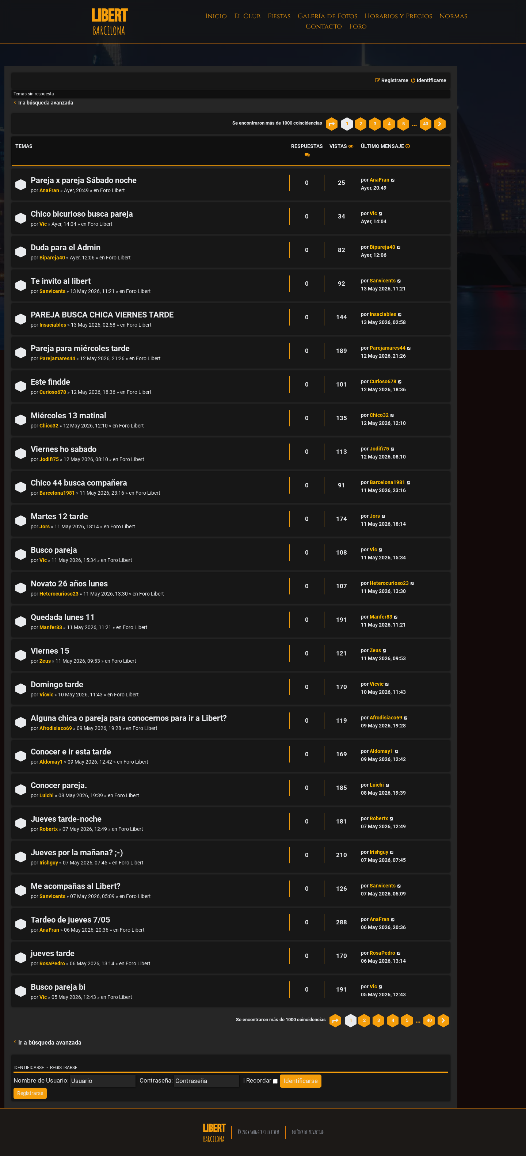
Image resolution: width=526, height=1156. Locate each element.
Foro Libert (112, 190)
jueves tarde (53, 953)
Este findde (50, 382)
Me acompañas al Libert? (76, 886)
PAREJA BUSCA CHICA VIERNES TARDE (102, 314)
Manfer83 (50, 627)
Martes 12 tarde (59, 516)
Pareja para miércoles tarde (80, 348)
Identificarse (29, 1067)
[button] (332, 124)
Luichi (46, 795)
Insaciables (52, 325)
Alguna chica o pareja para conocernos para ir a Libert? (129, 718)
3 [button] (375, 123)
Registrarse (63, 1067)
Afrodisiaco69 (55, 728)
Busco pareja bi (58, 987)
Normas (453, 16)
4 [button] (389, 123)
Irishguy (48, 863)
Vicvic (46, 695)
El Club (247, 16)
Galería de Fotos (327, 16)
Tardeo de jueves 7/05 (70, 919)
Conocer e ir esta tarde (71, 751)
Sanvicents (52, 291)
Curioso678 (52, 392)
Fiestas (279, 16)
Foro (358, 26)
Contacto (324, 26)
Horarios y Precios (398, 16)
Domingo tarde (57, 684)
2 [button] (360, 123)
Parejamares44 (57, 358)
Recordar (262, 1080)
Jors (44, 527)
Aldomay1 (51, 762)
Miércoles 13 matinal (68, 415)
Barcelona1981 (57, 493)
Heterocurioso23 (59, 594)
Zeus (45, 661)
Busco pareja (54, 550)
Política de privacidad (308, 1132)
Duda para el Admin (65, 247)
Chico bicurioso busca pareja (82, 213)
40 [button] (425, 123)
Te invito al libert (61, 281)
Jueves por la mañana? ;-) (77, 852)
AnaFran (49, 190)
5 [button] (403, 123)
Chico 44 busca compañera (79, 482)
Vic (43, 224)
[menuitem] (428, 81)
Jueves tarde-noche (66, 819)
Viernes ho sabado (63, 449)
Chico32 (48, 426)
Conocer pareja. (59, 785)
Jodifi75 (49, 459)
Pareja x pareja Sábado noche (84, 180)
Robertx (48, 829)
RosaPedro (52, 964)
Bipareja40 (52, 258)
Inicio (216, 16)
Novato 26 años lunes (69, 583)
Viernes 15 (50, 650)
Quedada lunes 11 (63, 617)
